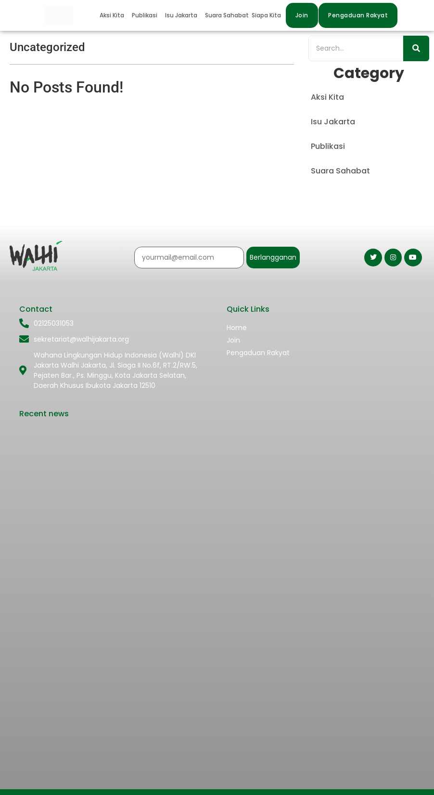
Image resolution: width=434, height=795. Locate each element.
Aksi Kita (112, 15)
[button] (114, 15)
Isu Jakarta (181, 15)
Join (233, 340)
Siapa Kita (266, 15)
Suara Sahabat (227, 15)
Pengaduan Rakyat (258, 353)
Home (237, 327)
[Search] (355, 48)
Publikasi (144, 15)
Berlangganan (273, 257)
